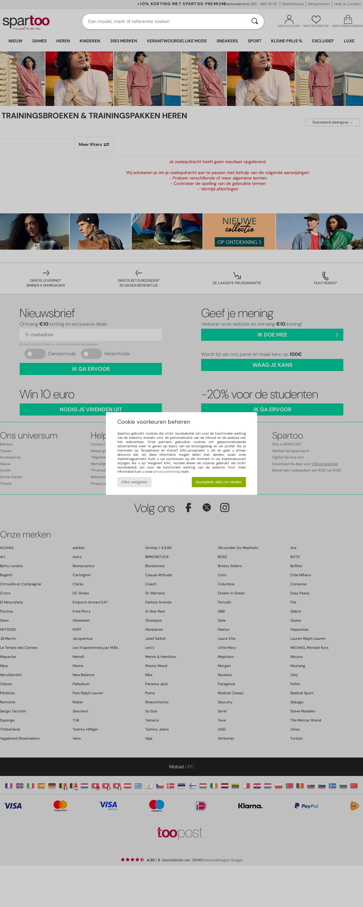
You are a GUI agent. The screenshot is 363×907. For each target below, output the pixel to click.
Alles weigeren (134, 482)
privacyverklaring (166, 471)
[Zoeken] (255, 21)
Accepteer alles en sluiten (219, 482)
